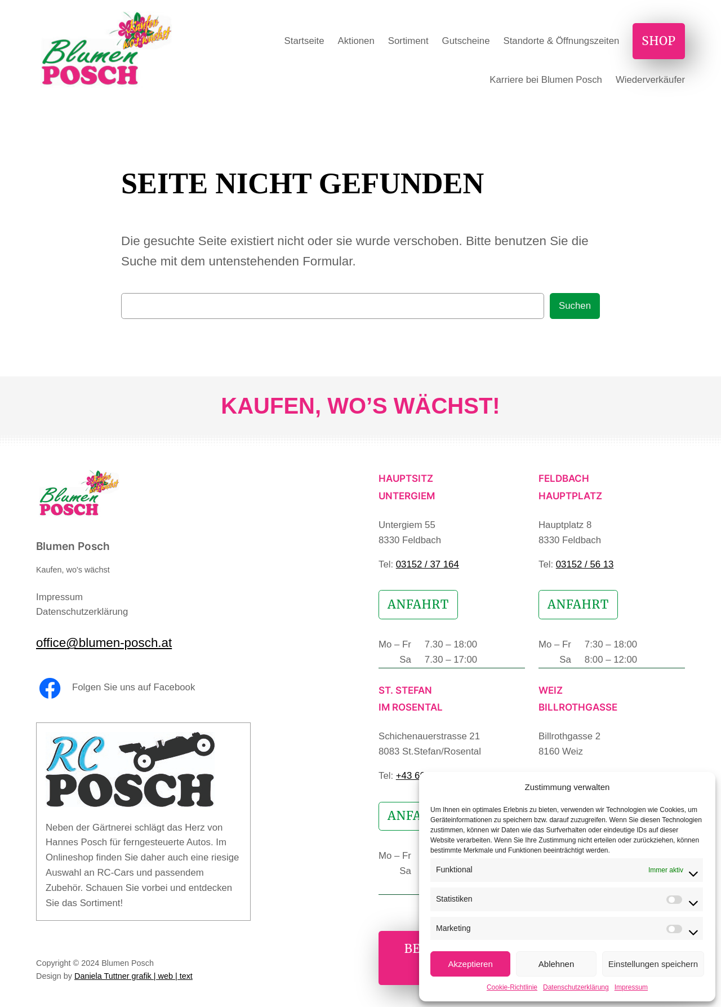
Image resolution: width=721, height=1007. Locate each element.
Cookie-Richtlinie (512, 987)
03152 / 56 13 (585, 564)
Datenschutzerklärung (576, 987)
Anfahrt (418, 604)
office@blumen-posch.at (104, 643)
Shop (659, 41)
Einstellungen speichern (653, 964)
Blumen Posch (73, 546)
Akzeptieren (470, 964)
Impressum (631, 987)
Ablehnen (556, 964)
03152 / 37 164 (427, 564)
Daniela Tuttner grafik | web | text (133, 976)
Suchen (575, 305)
